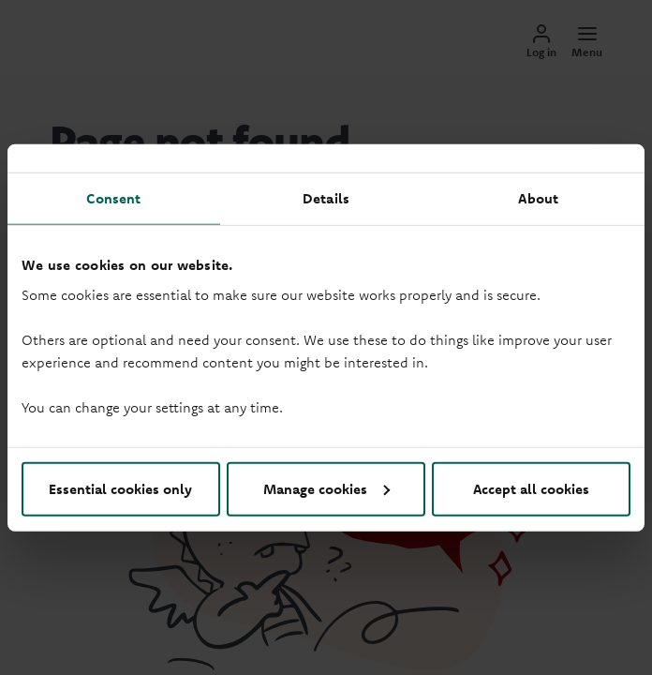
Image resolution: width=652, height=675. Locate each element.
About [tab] (538, 198)
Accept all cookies (531, 488)
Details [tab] (326, 198)
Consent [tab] (113, 198)
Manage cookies (326, 488)
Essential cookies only (120, 488)
